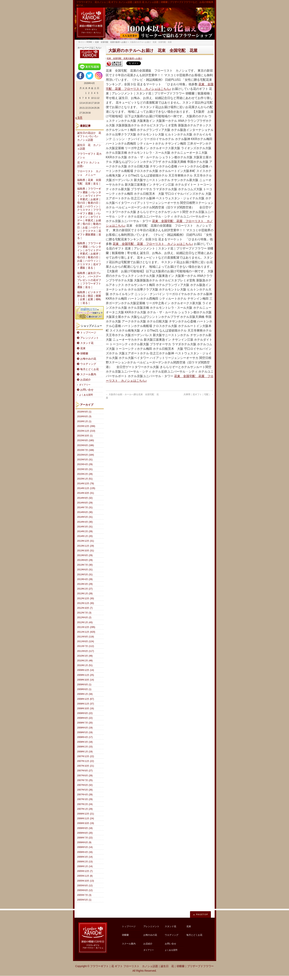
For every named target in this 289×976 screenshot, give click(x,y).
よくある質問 (86, 394)
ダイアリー (84, 384)
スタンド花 (86, 343)
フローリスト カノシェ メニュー (89, 173)
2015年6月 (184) (85, 455)
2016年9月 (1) (84, 411)
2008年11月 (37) (85, 703)
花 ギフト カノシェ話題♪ (88, 164)
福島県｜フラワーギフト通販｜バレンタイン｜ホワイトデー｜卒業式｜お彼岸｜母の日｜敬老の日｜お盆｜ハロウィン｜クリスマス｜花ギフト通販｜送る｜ (89, 255)
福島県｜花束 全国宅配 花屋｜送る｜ (89, 182)
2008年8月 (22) (85, 718)
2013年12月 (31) (85, 541)
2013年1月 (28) (85, 593)
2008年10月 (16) (85, 708)
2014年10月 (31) (85, 493)
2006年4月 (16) (85, 852)
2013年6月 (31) (85, 569)
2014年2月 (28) (85, 531)
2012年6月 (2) (84, 617)
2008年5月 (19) (85, 732)
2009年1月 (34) (85, 694)
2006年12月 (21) (85, 813)
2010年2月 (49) (85, 660)
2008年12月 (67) (85, 699)
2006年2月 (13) (85, 861)
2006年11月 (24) (85, 818)
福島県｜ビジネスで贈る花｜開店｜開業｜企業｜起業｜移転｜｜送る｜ (89, 297)
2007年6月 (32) (85, 785)
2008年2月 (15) (85, 746)
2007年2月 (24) (85, 804)
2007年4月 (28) (85, 794)
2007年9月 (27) (85, 770)
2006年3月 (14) (85, 857)
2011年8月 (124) (85, 641)
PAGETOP (202, 914)
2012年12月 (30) (85, 598)
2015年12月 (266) (86, 426)
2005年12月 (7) (85, 871)
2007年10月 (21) (85, 766)
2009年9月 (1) (84, 684)
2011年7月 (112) (85, 646)
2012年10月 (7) (85, 608)
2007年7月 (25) (85, 780)
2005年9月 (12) (85, 885)
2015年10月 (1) (85, 435)
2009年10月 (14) (85, 679)
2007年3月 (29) (85, 799)
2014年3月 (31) (85, 526)
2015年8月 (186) (85, 445)
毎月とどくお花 (89, 369)
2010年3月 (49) (85, 656)
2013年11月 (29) (85, 546)
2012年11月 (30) (85, 603)
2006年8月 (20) (85, 833)
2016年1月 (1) (84, 421)
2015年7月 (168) (85, 450)
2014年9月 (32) (85, 498)
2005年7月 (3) (84, 895)
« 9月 (78, 117)
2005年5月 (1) (84, 899)
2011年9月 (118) (85, 636)
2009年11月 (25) (85, 675)
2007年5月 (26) (85, 789)
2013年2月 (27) (85, 588)
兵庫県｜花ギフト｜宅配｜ (199, 394)
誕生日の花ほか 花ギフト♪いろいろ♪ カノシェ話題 (89, 136)
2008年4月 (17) (85, 737)
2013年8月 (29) (85, 560)
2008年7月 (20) (85, 722)
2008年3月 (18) (85, 742)
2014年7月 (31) (85, 507)
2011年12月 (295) (86, 627)
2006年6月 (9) (84, 842)
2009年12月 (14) (85, 670)
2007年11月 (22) (85, 761)
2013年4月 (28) (85, 579)
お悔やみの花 (88, 358)
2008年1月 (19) (85, 751)
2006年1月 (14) (85, 866)
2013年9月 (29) (85, 555)
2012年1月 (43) (85, 622)
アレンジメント (89, 337)
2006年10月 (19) (85, 823)
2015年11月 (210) (86, 431)
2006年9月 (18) (85, 828)
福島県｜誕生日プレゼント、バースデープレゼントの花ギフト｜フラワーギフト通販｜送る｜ (89, 280)
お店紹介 (85, 379)
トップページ (88, 332)
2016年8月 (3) (84, 416)
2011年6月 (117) (85, 651)
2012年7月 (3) (84, 612)
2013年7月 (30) (85, 565)
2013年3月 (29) (85, 584)
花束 (83, 348)
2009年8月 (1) (84, 689)
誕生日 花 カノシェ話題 (89, 147)
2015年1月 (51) (85, 478)
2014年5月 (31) (85, 517)
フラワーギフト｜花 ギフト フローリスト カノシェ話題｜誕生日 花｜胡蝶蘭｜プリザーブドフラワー (152, 966)
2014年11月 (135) (86, 488)
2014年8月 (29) (85, 502)
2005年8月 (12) (85, 890)
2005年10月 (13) (85, 880)
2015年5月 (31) (85, 459)
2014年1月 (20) (85, 536)
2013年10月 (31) (85, 550)
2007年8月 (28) (85, 775)
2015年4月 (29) (85, 464)
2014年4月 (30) (85, 522)
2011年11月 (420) (86, 632)
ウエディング (88, 364)
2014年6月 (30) (85, 512)
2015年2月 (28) (85, 474)
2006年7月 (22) (85, 837)
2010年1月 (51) (85, 665)
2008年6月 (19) (85, 727)
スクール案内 (88, 374)
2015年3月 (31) (85, 469)
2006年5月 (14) (85, 847)
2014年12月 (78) (85, 483)
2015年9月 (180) (85, 440)
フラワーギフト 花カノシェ (89, 155)
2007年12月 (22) (85, 756)
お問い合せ (86, 389)
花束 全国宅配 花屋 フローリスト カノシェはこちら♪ (153, 243)
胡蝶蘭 (84, 353)
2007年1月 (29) (85, 809)
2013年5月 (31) (85, 574)
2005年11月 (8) (85, 876)
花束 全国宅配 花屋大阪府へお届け (124, 58)
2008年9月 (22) (85, 713)
